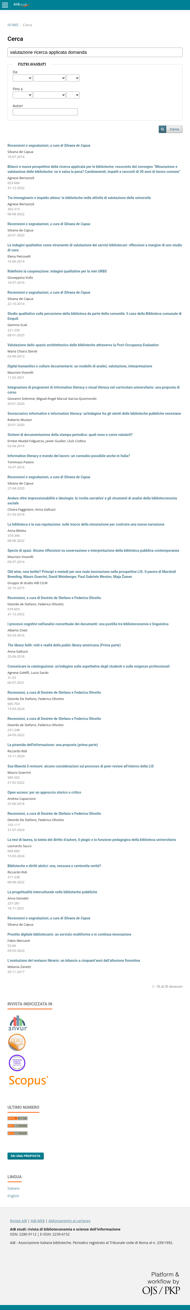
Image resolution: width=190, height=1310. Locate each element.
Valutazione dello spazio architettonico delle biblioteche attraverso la (83, 345)
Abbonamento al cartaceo (69, 1220)
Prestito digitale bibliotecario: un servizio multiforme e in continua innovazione (69, 934)
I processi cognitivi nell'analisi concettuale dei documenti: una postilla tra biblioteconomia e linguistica (88, 624)
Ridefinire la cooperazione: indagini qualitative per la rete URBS (57, 271)
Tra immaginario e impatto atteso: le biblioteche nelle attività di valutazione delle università (79, 198)
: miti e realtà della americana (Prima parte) (64, 645)
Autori (18, 105)
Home (13, 25)
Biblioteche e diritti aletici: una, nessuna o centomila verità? (54, 866)
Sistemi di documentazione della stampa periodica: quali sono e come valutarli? (70, 435)
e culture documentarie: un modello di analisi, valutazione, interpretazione (80, 366)
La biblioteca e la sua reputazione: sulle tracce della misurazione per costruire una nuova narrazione (86, 524)
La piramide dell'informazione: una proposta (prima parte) (53, 745)
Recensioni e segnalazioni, (49, 145)
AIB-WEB (38, 1220)
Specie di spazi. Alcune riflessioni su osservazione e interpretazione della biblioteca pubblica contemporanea (93, 550)
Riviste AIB (18, 1220)
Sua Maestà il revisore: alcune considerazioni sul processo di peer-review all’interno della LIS (81, 766)
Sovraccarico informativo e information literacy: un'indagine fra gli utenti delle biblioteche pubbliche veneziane (94, 413)
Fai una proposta (25, 1156)
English (13, 1195)
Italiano (14, 1188)
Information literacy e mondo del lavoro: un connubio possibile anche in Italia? (69, 456)
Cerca (174, 129)
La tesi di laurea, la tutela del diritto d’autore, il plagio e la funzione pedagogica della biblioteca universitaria (92, 840)
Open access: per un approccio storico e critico (44, 792)
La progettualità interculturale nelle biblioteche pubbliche (52, 892)
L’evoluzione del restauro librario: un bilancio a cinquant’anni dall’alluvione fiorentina (74, 961)
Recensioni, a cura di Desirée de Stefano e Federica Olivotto (54, 598)
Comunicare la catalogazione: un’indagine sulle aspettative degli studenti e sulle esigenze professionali (89, 666)
